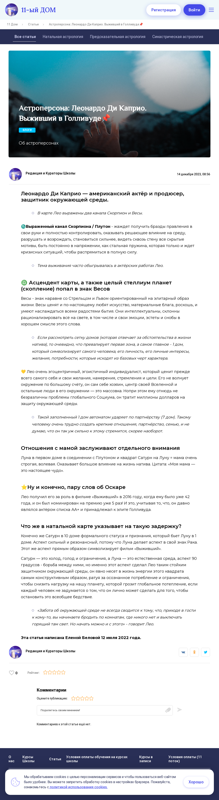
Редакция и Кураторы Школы (50, 173)
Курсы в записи (146, 759)
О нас (12, 759)
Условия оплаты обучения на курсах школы (96, 759)
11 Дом (12, 24)
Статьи (33, 24)
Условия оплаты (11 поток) (185, 759)
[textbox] (104, 712)
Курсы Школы (28, 759)
